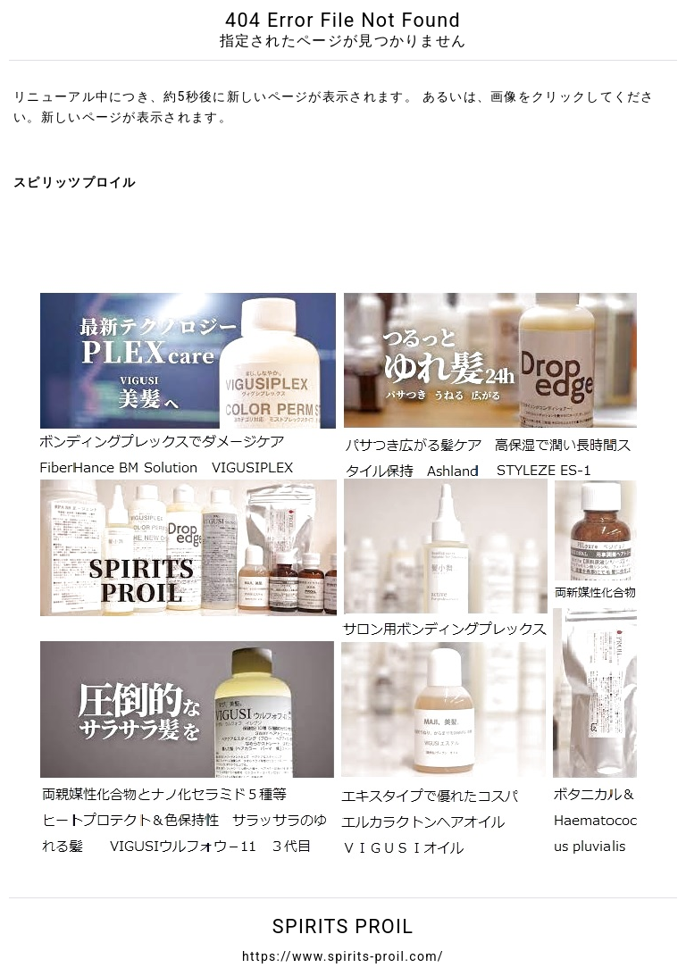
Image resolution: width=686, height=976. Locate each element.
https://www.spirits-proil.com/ (343, 956)
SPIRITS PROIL (343, 926)
